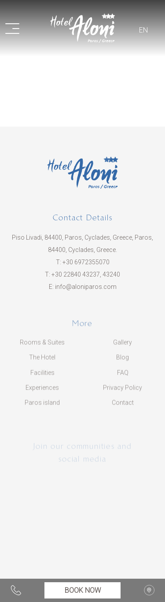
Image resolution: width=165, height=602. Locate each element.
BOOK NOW (83, 590)
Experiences (42, 391)
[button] (17, 28)
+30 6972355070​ (86, 262)
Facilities (42, 376)
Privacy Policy (122, 391)
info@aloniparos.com (86, 286)
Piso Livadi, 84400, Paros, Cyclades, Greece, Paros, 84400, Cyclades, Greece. (82, 243)
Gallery (122, 346)
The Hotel (42, 361)
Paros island (42, 406)
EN (143, 30)
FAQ (122, 376)
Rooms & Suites (42, 346)
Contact (123, 406)
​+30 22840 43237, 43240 (85, 274)
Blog (122, 361)
